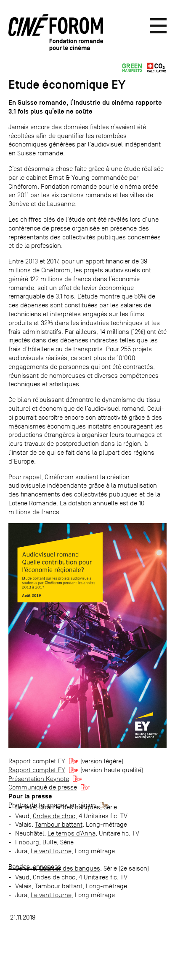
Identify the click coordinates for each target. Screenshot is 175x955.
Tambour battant (58, 824)
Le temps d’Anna (71, 833)
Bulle (49, 842)
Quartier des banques (69, 807)
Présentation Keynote (38, 778)
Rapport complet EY (36, 761)
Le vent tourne (51, 851)
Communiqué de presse (42, 787)
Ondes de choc (54, 815)
